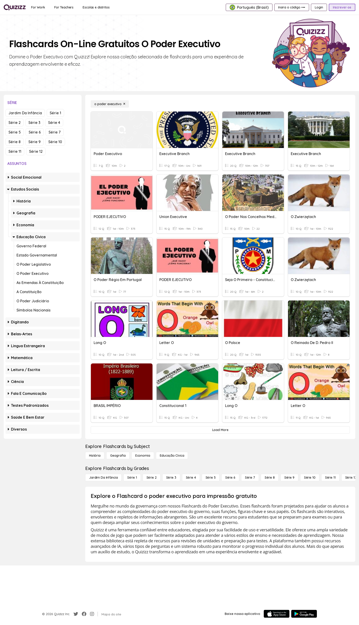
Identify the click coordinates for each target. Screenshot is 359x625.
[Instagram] (92, 614)
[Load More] (220, 430)
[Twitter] (75, 614)
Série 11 (14, 151)
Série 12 (36, 151)
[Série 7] (250, 477)
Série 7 (55, 132)
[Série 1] (132, 477)
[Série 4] (191, 477)
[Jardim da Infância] (103, 477)
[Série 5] (211, 477)
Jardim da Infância (25, 113)
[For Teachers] (64, 7)
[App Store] (276, 614)
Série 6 (35, 132)
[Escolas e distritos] (96, 7)
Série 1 (55, 113)
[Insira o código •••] (291, 7)
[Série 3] (171, 477)
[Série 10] (309, 477)
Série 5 (14, 132)
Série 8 (14, 141)
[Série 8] (270, 477)
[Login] (319, 7)
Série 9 (34, 141)
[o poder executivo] (110, 104)
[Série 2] (151, 477)
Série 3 (34, 122)
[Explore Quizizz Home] (15, 7)
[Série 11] (330, 477)
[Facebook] (84, 614)
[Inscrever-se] (342, 7)
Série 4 (54, 122)
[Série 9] (289, 477)
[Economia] (142, 455)
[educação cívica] (172, 455)
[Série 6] (230, 477)
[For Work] (38, 7)
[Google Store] (304, 614)
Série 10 (55, 141)
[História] (94, 455)
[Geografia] (118, 455)
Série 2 (14, 122)
